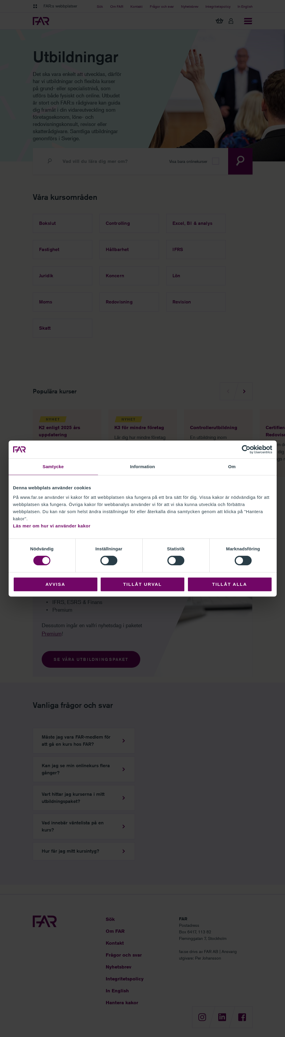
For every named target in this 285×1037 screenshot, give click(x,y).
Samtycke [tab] (53, 466)
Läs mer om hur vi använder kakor (52, 525)
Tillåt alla (229, 584)
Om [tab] (232, 466)
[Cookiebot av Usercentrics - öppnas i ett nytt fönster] (246, 449)
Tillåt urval (142, 584)
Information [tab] (142, 466)
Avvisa (56, 584)
